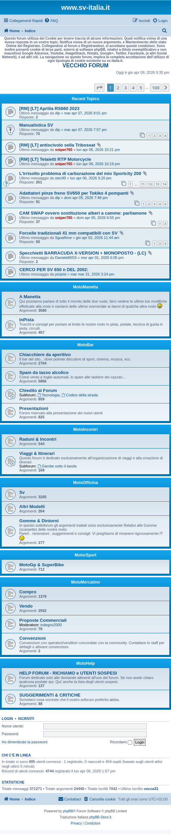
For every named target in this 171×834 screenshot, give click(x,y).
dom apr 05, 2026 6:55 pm (98, 218)
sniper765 (63, 150)
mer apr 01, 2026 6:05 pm (102, 258)
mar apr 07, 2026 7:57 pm (85, 130)
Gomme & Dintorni (39, 520)
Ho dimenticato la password (24, 742)
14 (164, 184)
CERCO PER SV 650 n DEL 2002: (53, 269)
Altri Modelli (32, 506)
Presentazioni (33, 408)
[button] (99, 88)
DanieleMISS (66, 258)
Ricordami (121, 742)
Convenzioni (32, 638)
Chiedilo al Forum (38, 390)
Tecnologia (48, 395)
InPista (26, 319)
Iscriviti (26, 719)
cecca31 (151, 789)
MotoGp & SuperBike (41, 564)
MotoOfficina (85, 482)
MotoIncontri (85, 429)
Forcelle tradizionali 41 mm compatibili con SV (68, 233)
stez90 (60, 178)
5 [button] (141, 88)
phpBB (68, 811)
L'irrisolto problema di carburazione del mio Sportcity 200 (80, 173)
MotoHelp (85, 663)
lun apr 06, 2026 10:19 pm (98, 164)
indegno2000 (51, 625)
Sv (22, 492)
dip (57, 113)
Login (7, 719)
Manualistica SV (36, 125)
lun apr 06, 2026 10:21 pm (98, 150)
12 (150, 184)
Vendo (26, 606)
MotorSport (86, 555)
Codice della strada (80, 395)
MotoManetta (85, 287)
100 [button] (156, 88)
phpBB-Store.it (100, 817)
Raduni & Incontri (37, 439)
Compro (27, 591)
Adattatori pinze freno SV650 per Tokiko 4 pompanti (73, 193)
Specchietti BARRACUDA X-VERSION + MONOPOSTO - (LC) (82, 253)
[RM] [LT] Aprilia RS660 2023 (49, 108)
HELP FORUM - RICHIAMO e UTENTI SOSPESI (68, 673)
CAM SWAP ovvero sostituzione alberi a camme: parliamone (83, 213)
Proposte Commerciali (43, 620)
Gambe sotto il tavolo (57, 466)
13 (157, 184)
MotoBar (85, 345)
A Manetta (30, 296)
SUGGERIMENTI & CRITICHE (49, 695)
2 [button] (118, 88)
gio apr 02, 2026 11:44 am (97, 238)
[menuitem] (51, 21)
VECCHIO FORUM (85, 65)
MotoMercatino (85, 582)
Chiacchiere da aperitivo (45, 354)
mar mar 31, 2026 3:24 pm (93, 274)
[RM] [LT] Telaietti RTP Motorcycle (55, 159)
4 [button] (133, 88)
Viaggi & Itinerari (37, 453)
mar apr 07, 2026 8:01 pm (85, 113)
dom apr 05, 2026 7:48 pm (86, 198)
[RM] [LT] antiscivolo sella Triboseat (57, 145)
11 (143, 184)
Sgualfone (63, 238)
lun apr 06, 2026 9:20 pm (90, 178)
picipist (61, 274)
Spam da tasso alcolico (44, 372)
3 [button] (125, 88)
